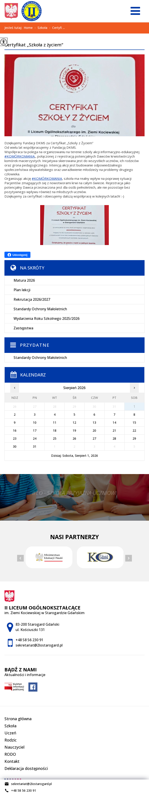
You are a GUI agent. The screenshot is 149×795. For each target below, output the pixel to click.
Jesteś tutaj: (14, 27)
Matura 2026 (24, 280)
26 (74, 438)
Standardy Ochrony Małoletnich (40, 309)
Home (28, 27)
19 (74, 430)
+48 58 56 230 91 (20, 790)
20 (94, 430)
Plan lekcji (22, 289)
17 (34, 430)
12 (74, 422)
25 (54, 438)
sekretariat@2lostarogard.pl (28, 784)
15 (134, 422)
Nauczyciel (14, 747)
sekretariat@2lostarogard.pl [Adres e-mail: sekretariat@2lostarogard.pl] (39, 645)
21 (114, 430)
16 (14, 430)
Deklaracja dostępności (26, 768)
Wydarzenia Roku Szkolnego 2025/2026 (46, 318)
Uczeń (10, 733)
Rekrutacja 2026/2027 (32, 299)
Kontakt (12, 761)
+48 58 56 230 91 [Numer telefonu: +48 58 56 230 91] (29, 639)
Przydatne (35, 345)
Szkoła (40, 28)
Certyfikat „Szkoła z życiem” (33, 45)
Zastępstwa (23, 328)
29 (134, 438)
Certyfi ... (56, 28)
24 (34, 438)
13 (94, 422)
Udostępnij (17, 255)
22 (134, 430)
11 (54, 422)
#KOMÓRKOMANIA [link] (19, 156)
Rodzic (10, 740)
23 (14, 438)
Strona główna (18, 718)
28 (114, 438)
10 (34, 422)
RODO (10, 754)
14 (114, 422)
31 (34, 446)
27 (94, 438)
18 (54, 430)
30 (14, 446)
